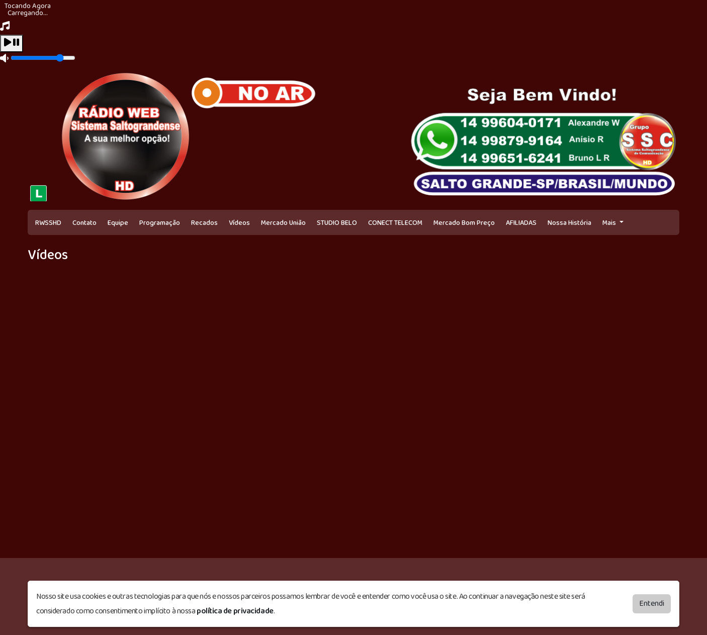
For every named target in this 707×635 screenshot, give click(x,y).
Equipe (118, 222)
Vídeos (239, 222)
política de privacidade (235, 611)
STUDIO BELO (337, 222)
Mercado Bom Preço (464, 222)
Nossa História (569, 222)
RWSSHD (48, 222)
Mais (609, 222)
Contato (84, 222)
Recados (204, 222)
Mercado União (283, 222)
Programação (159, 222)
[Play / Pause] (11, 43)
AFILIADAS (521, 222)
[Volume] (43, 58)
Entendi (651, 603)
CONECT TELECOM (395, 222)
